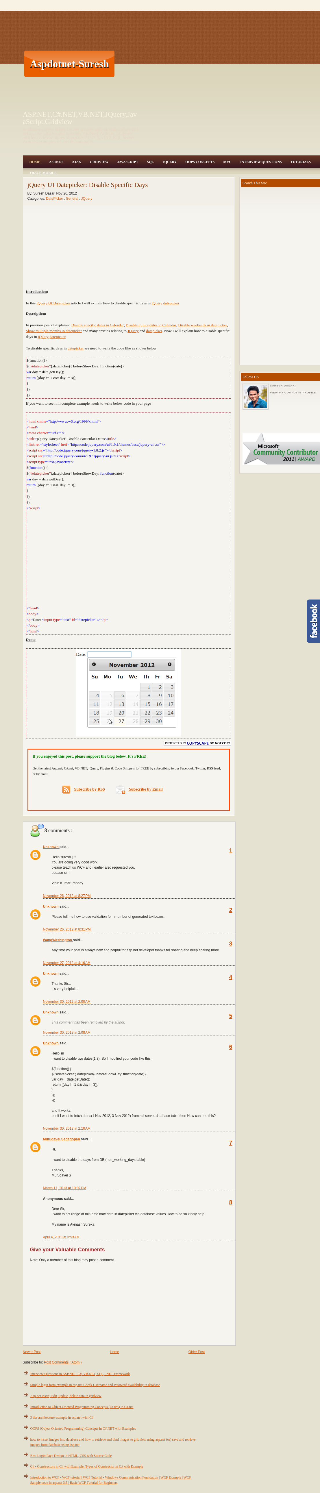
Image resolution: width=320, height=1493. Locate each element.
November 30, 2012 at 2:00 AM (66, 1002)
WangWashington (58, 940)
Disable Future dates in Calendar (151, 325)
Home (34, 162)
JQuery (169, 162)
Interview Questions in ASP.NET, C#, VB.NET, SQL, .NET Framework (80, 1374)
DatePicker (55, 199)
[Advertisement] (213, 63)
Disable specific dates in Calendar (97, 325)
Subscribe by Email (139, 789)
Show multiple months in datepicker (54, 331)
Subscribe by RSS (83, 789)
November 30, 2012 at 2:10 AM (66, 1128)
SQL (150, 162)
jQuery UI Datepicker (53, 303)
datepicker (171, 303)
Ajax (76, 162)
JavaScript (127, 162)
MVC (227, 162)
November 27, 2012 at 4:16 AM (66, 963)
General (72, 199)
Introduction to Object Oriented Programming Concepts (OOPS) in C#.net (82, 1407)
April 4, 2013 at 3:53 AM (61, 1237)
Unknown (51, 847)
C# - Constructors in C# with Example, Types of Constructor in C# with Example (86, 1466)
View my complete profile (293, 392)
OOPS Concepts (199, 162)
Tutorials (301, 162)
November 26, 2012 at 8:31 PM (67, 929)
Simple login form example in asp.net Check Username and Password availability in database (95, 1385)
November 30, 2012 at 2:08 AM (66, 1033)
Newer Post (32, 1352)
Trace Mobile (43, 173)
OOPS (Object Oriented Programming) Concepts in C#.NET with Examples (83, 1429)
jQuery (156, 303)
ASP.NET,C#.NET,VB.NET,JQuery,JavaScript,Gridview (80, 117)
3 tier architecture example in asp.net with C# (62, 1418)
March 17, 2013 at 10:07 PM (64, 1188)
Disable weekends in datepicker (202, 325)
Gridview (99, 162)
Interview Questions (261, 162)
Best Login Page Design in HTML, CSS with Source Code (71, 1456)
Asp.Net (56, 162)
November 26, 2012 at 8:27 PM (67, 896)
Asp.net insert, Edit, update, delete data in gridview (65, 1396)
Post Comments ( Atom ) (63, 1362)
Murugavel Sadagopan (62, 1139)
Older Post (196, 1352)
